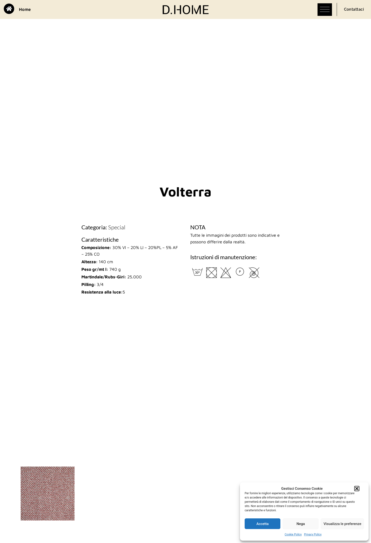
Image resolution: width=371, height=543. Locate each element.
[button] (356, 488)
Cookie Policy (293, 534)
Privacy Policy (313, 534)
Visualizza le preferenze (342, 524)
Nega (300, 524)
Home (25, 9)
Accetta (262, 524)
